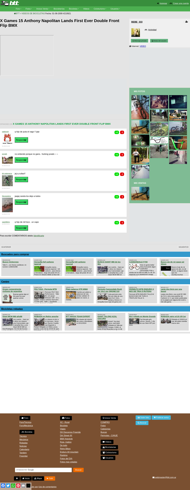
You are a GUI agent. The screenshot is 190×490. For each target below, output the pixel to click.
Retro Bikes (65, 449)
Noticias (23, 446)
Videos (86, 9)
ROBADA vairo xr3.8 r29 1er (173, 316)
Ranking (64, 455)
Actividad (152, 30)
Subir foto (143, 417)
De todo (63, 445)
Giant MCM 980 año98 (12, 316)
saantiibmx (6, 222)
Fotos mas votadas (68, 462)
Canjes (5, 281)
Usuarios (115, 9)
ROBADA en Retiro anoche (46, 316)
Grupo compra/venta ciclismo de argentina (12, 290)
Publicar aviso (161, 417)
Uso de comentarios (47, 487)
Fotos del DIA (66, 459)
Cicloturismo (99, 9)
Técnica (23, 436)
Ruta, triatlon (66, 442)
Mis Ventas (140, 183)
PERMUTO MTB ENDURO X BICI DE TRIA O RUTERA (141, 290)
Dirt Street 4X (66, 435)
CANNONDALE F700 (138, 262)
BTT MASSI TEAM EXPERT (78, 316)
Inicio (26, 478)
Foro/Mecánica (26, 426)
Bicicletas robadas (12, 308)
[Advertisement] (46, 96)
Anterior (6, 247)
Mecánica (24, 440)
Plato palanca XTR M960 (77, 289)
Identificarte (39, 236)
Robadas (24, 443)
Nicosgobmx (6, 196)
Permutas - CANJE (109, 435)
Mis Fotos (139, 91)
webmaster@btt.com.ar (164, 477)
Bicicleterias (109, 447)
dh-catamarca (7, 173)
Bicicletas (73, 9)
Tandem (23, 453)
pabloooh (5, 132)
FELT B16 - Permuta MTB (45, 289)
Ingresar (163, 3)
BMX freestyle (66, 439)
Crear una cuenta (181, 3)
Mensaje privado (140, 41)
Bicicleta (27, 432)
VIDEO (143, 46)
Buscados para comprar (15, 254)
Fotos (28, 9)
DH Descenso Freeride (70, 432)
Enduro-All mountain (69, 452)
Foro (18, 9)
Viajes (63, 429)
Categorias (105, 429)
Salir (50, 478)
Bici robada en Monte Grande (142, 316)
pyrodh (4, 154)
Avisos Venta (42, 9)
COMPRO (105, 422)
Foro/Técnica (25, 422)
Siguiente (183, 247)
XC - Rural (65, 422)
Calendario (24, 449)
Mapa (38, 478)
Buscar (104, 432)
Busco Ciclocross (11, 262)
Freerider (24, 456)
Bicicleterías (59, 9)
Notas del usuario (159, 41)
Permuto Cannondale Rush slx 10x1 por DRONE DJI (109, 290)
